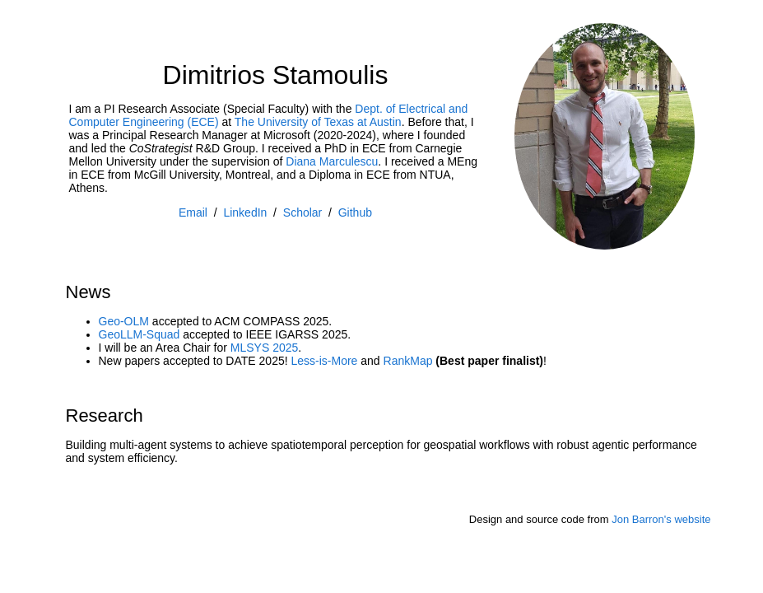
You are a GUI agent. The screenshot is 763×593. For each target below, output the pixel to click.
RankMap (408, 360)
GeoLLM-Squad (139, 334)
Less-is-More (324, 360)
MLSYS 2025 (264, 347)
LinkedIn (245, 212)
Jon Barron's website (661, 519)
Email (193, 212)
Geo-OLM (124, 321)
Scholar (302, 212)
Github (355, 212)
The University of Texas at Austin (318, 121)
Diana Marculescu (332, 161)
